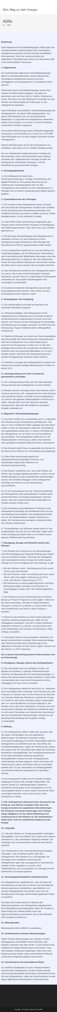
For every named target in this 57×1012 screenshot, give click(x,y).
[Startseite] (3, 25)
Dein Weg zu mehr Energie (20, 9)
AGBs (9, 25)
